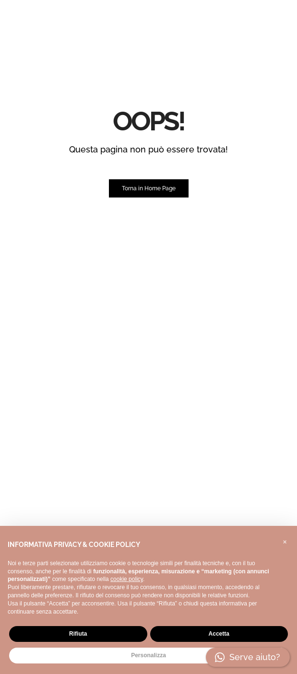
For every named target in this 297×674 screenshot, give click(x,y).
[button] (284, 541)
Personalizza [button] (148, 655)
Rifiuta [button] (78, 633)
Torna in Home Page (149, 188)
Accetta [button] (219, 633)
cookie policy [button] (126, 579)
